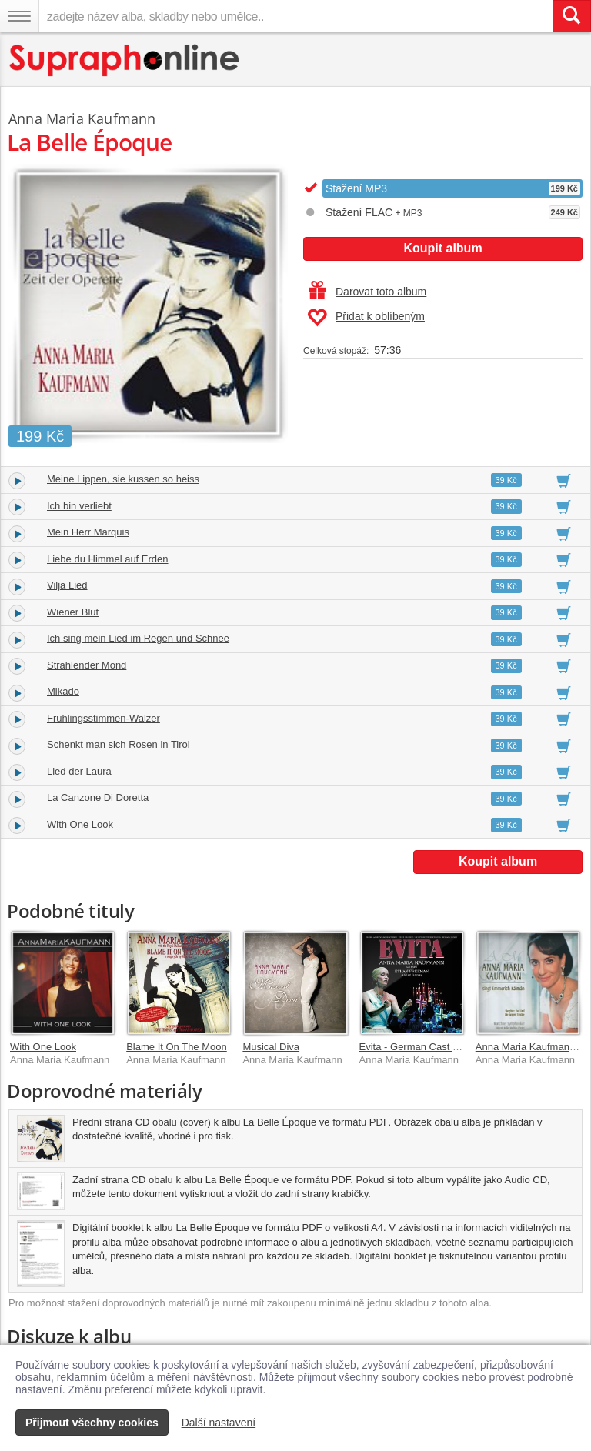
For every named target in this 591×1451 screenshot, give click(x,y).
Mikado (63, 691)
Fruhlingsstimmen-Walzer (103, 718)
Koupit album (442, 248)
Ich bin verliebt (79, 506)
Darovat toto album (367, 291)
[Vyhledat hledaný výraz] (572, 16)
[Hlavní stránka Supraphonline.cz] (125, 60)
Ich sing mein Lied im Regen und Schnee (138, 638)
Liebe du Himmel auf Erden (108, 559)
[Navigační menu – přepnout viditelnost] (19, 16)
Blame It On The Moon (176, 1046)
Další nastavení (219, 1422)
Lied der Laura (79, 771)
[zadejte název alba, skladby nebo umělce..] (295, 16)
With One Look (80, 824)
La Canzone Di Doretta (98, 797)
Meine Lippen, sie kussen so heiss (123, 479)
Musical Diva (270, 1046)
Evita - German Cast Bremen (423, 1046)
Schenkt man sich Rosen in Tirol (118, 744)
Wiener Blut (72, 612)
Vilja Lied (67, 585)
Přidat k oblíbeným (366, 318)
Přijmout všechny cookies (92, 1422)
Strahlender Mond (86, 665)
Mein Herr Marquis (88, 532)
